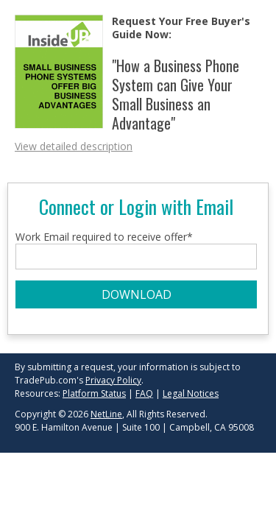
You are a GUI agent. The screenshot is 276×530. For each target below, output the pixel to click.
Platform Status (94, 393)
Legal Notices (191, 393)
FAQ (144, 393)
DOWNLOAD (136, 294)
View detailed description (73, 146)
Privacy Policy (113, 380)
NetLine (106, 414)
